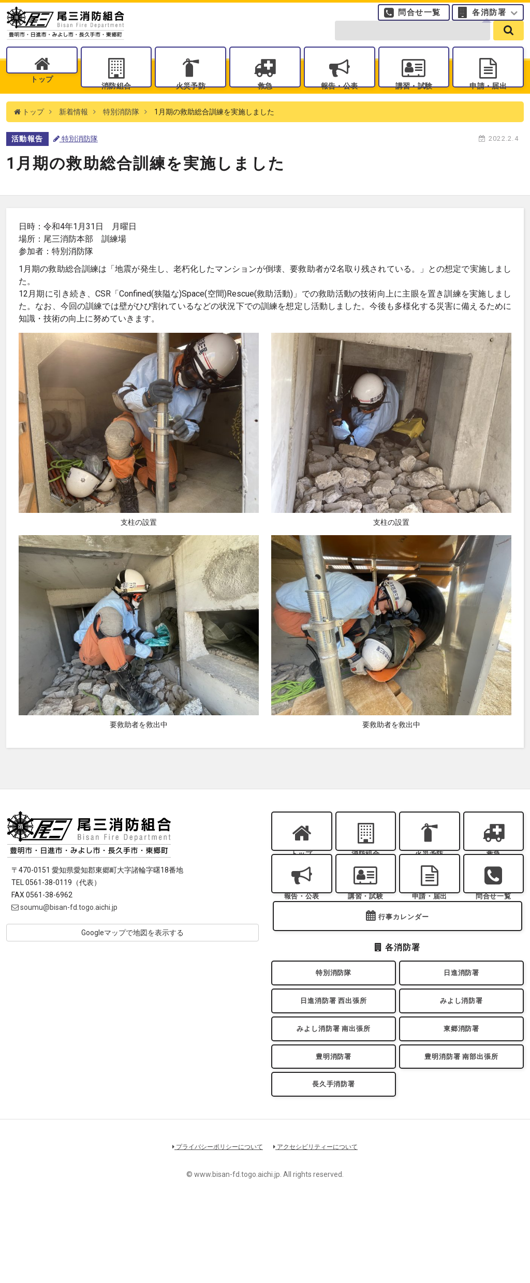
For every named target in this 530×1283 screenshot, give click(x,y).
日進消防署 (461, 1024)
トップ (41, 99)
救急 (265, 99)
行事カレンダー (404, 964)
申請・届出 (488, 99)
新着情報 (73, 134)
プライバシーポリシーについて (214, 1223)
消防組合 (116, 99)
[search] (508, 42)
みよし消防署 (461, 1057)
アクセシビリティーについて (319, 1223)
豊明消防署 (334, 1124)
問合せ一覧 (419, 18)
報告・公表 (339, 99)
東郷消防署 (461, 1091)
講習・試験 (413, 99)
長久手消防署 (333, 1157)
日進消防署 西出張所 (333, 1057)
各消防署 (489, 18)
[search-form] (412, 42)
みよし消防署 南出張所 (333, 1091)
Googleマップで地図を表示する (132, 955)
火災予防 (190, 99)
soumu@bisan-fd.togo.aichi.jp (64, 930)
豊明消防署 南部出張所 (461, 1124)
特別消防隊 (121, 134)
